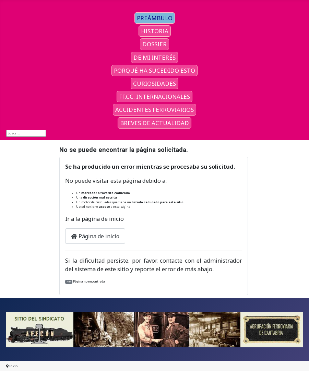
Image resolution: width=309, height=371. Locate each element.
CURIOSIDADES (154, 83)
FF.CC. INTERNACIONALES (154, 96)
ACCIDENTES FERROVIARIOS (154, 109)
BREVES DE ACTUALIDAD (154, 123)
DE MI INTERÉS (154, 57)
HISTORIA (154, 31)
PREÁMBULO (155, 18)
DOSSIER (154, 44)
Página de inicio (95, 236)
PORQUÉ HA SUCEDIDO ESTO (154, 70)
